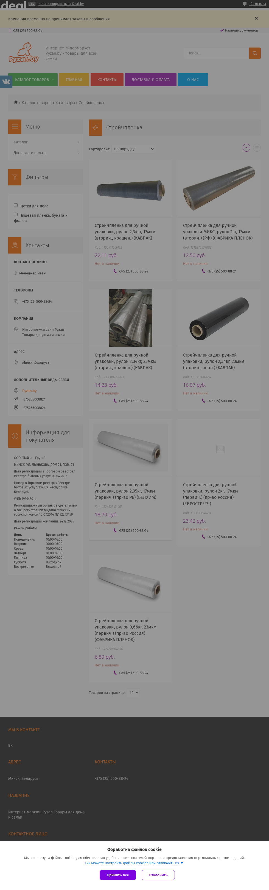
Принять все (118, 875)
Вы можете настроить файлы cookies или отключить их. (132, 863)
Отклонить (158, 875)
